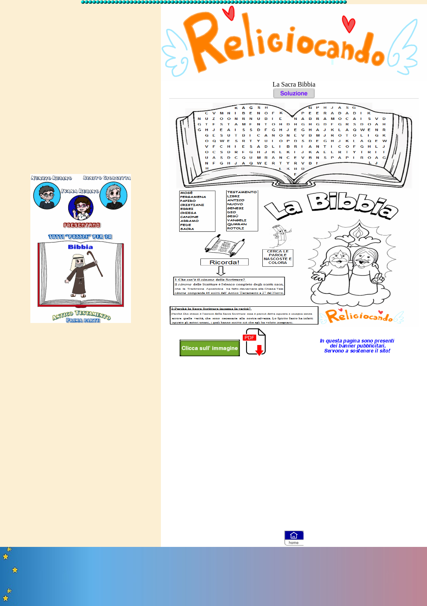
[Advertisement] (80, 85)
